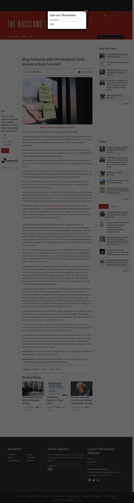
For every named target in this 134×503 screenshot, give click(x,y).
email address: (54, 20)
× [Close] (86, 11)
